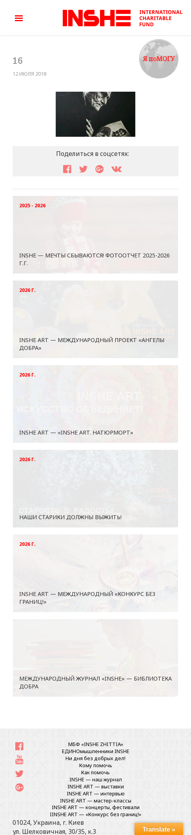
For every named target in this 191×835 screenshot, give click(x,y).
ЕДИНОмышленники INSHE (95, 751)
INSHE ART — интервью (96, 793)
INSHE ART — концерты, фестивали (96, 807)
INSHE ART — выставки (95, 786)
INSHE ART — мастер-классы (95, 800)
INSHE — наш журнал (95, 779)
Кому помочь (95, 765)
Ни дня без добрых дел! (95, 758)
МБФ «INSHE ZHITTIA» (95, 744)
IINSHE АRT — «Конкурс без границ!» (95, 814)
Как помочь (95, 772)
